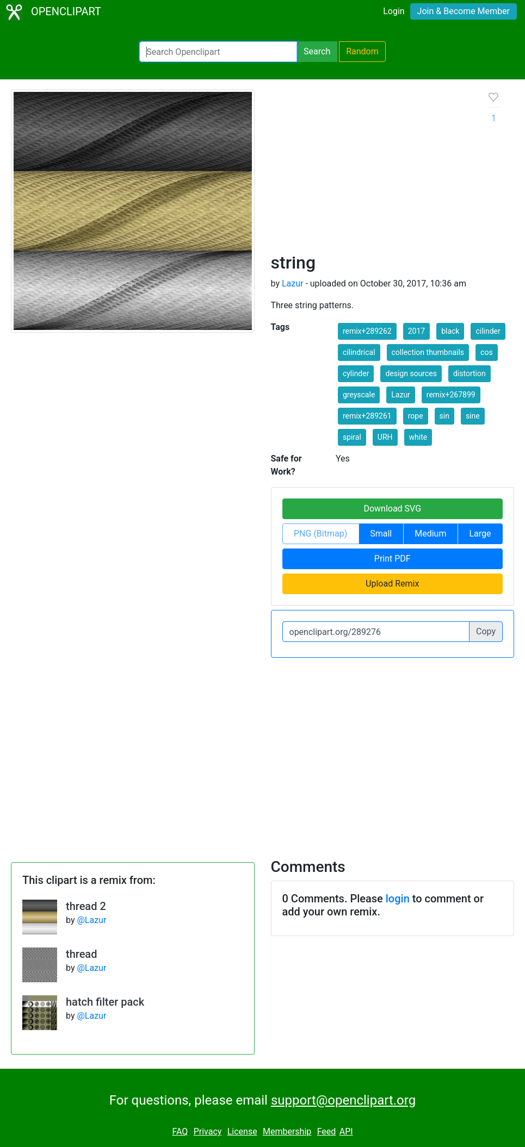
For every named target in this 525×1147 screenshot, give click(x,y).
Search (317, 51)
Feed (326, 1131)
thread (81, 954)
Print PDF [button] (392, 558)
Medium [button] (430, 533)
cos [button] (486, 352)
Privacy (208, 1131)
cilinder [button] (487, 331)
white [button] (418, 437)
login (398, 898)
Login (393, 11)
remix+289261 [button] (367, 416)
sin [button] (444, 416)
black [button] (450, 331)
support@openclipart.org (343, 1100)
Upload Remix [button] (392, 583)
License (242, 1131)
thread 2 (86, 906)
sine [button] (473, 416)
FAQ (180, 1131)
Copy (486, 631)
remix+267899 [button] (451, 394)
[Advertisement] (371, 171)
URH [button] (385, 437)
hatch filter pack (105, 1001)
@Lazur (91, 920)
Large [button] (480, 533)
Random (362, 51)
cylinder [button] (356, 373)
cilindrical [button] (359, 352)
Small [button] (381, 533)
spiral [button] (352, 437)
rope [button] (415, 416)
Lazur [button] (400, 394)
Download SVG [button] (392, 508)
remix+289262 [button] (367, 331)
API (346, 1131)
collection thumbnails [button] (428, 352)
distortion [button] (469, 373)
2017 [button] (416, 331)
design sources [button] (411, 373)
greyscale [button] (359, 394)
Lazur (293, 283)
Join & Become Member (463, 11)
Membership (287, 1131)
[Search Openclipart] (218, 51)
